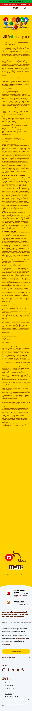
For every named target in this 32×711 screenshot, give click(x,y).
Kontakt (27, 574)
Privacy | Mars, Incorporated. (9, 72)
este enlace (7, 644)
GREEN (21, 1)
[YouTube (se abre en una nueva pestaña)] (18, 670)
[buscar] (25, 8)
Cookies (15, 574)
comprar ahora (25, 4)
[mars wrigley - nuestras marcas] (7, 678)
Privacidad (9, 685)
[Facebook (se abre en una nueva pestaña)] (8, 670)
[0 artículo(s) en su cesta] (29, 8)
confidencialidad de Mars (10, 630)
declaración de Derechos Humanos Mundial (17, 699)
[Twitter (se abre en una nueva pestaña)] (13, 670)
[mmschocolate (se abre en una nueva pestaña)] (23, 670)
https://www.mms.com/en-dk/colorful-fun (14, 118)
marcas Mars (21, 638)
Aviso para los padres (11, 696)
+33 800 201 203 (19, 603)
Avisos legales (9, 688)
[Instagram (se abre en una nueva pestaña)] (3, 670)
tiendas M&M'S (18, 595)
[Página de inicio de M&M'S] (16, 8)
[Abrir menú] (3, 8)
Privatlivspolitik (7, 574)
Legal (21, 574)
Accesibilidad (9, 693)
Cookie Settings (9, 682)
